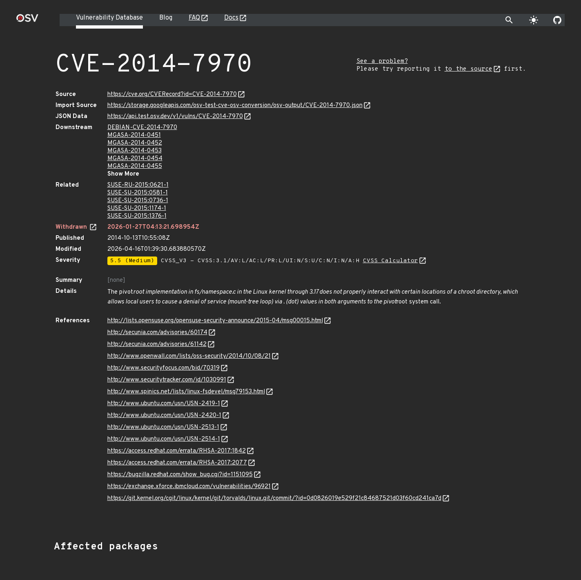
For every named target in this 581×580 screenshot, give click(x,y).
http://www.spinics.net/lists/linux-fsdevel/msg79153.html (186, 392)
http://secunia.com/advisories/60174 (157, 333)
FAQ (194, 18)
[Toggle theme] (533, 20)
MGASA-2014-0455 (134, 166)
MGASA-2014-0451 (134, 135)
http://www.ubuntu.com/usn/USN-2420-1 (164, 415)
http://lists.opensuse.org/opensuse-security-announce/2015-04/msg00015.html (215, 321)
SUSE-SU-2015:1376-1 (137, 216)
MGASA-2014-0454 (135, 159)
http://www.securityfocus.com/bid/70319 (163, 368)
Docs (231, 18)
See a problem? (382, 61)
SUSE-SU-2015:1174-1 (136, 208)
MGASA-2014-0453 (134, 151)
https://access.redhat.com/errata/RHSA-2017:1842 (176, 451)
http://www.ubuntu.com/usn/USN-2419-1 (163, 404)
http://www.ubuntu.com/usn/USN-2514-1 (163, 439)
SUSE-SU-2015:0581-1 (137, 193)
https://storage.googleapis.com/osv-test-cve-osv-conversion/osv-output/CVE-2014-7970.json (235, 105)
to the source (468, 69)
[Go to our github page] (557, 20)
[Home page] (27, 20)
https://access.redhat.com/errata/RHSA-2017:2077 (177, 463)
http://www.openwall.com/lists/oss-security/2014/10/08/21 (189, 356)
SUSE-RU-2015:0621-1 (138, 185)
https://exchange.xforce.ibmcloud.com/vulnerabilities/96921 (189, 487)
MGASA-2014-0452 (134, 143)
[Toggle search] (509, 20)
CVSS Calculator (390, 260)
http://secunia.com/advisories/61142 (157, 344)
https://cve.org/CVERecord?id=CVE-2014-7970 (172, 94)
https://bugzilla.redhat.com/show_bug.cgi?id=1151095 (180, 475)
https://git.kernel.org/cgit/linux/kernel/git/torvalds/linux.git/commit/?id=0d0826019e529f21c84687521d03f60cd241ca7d (274, 498)
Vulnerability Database (109, 18)
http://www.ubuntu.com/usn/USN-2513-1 (163, 427)
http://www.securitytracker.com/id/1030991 (166, 380)
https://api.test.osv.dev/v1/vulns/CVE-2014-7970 (175, 116)
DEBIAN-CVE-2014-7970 (142, 128)
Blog (165, 18)
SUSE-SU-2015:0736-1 (137, 201)
